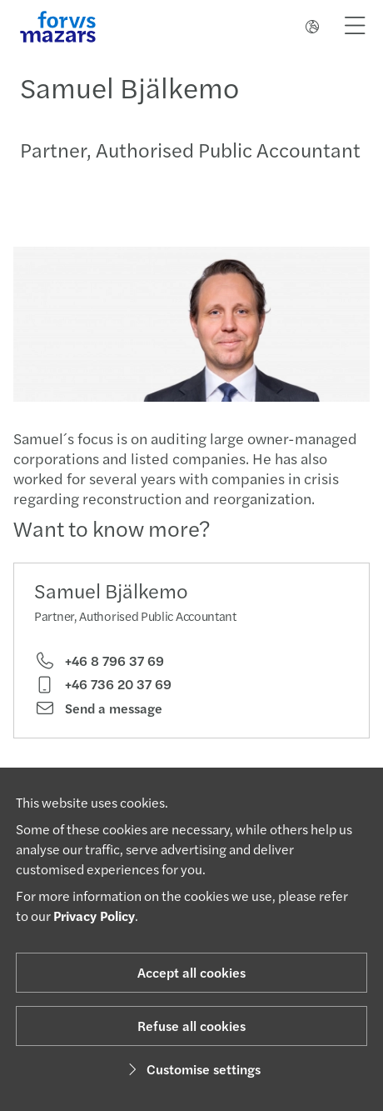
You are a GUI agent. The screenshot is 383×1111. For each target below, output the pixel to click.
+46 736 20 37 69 (103, 684)
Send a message (98, 708)
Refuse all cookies (191, 1025)
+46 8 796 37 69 (99, 661)
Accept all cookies (191, 972)
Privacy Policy (94, 915)
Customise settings (192, 1068)
